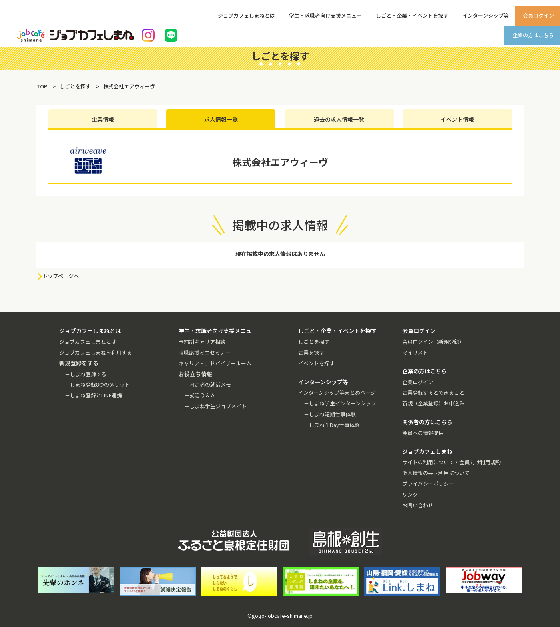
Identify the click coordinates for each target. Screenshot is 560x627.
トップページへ (60, 276)
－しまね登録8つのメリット (97, 384)
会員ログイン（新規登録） (433, 341)
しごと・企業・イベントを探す (412, 15)
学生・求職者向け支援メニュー (325, 15)
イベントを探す (316, 363)
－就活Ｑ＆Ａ (199, 395)
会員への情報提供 (423, 433)
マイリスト (415, 352)
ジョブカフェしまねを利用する (95, 352)
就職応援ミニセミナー (205, 352)
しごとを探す (313, 341)
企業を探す (311, 352)
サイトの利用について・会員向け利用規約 (451, 462)
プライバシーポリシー (428, 483)
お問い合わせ (417, 505)
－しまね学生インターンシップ (340, 403)
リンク (410, 494)
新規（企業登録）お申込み (433, 403)
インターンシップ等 (485, 15)
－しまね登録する (85, 374)
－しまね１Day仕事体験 (332, 425)
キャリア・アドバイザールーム (215, 363)
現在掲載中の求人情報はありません (280, 254)
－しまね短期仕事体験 (330, 414)
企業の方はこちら (533, 35)
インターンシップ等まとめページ (337, 392)
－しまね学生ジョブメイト (215, 406)
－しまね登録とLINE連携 (93, 395)
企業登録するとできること (433, 392)
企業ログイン (417, 382)
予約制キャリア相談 (202, 341)
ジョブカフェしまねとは (246, 15)
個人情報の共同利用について (436, 473)
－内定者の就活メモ (207, 384)
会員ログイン (538, 15)
